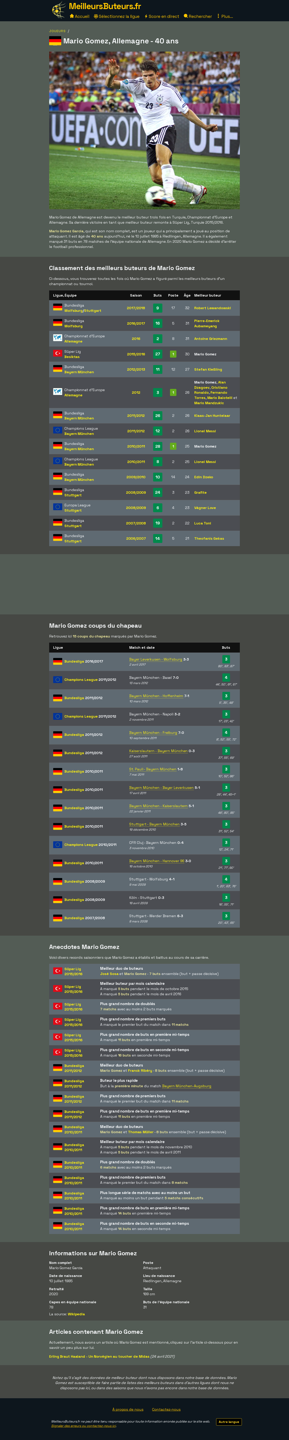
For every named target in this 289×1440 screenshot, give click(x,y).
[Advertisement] (144, 584)
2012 (136, 392)
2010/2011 (136, 446)
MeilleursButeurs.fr (105, 6)
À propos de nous (127, 1409)
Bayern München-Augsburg (186, 1086)
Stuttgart (92, 310)
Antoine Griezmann (210, 338)
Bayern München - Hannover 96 (156, 861)
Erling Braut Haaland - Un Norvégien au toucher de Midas (99, 1356)
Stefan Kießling (208, 369)
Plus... (224, 16)
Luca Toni (202, 523)
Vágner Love (205, 507)
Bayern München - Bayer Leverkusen (161, 787)
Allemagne (73, 341)
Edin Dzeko (203, 477)
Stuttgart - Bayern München (154, 824)
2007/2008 (136, 523)
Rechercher (198, 16)
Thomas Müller (141, 1132)
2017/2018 (136, 308)
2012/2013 (136, 369)
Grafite (200, 492)
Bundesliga (83, 661)
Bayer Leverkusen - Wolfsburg (155, 659)
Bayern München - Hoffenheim (156, 695)
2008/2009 (136, 492)
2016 (136, 338)
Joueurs (57, 31)
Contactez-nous (166, 1409)
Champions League (90, 679)
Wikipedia (76, 1314)
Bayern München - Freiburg (153, 732)
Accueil (79, 16)
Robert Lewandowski (212, 308)
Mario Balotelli (220, 397)
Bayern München (79, 372)
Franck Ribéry (140, 1070)
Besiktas (72, 356)
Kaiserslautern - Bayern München (158, 751)
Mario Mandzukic (209, 403)
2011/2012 (136, 415)
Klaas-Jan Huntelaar (212, 415)
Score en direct (161, 16)
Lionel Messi (205, 431)
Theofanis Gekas (209, 538)
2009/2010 (136, 477)
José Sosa (109, 973)
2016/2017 (136, 323)
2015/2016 (136, 354)
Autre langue (229, 1422)
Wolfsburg (73, 310)
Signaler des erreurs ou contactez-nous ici (83, 1426)
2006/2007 (136, 538)
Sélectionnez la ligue (117, 16)
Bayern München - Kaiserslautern (158, 806)
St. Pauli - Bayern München (152, 769)
